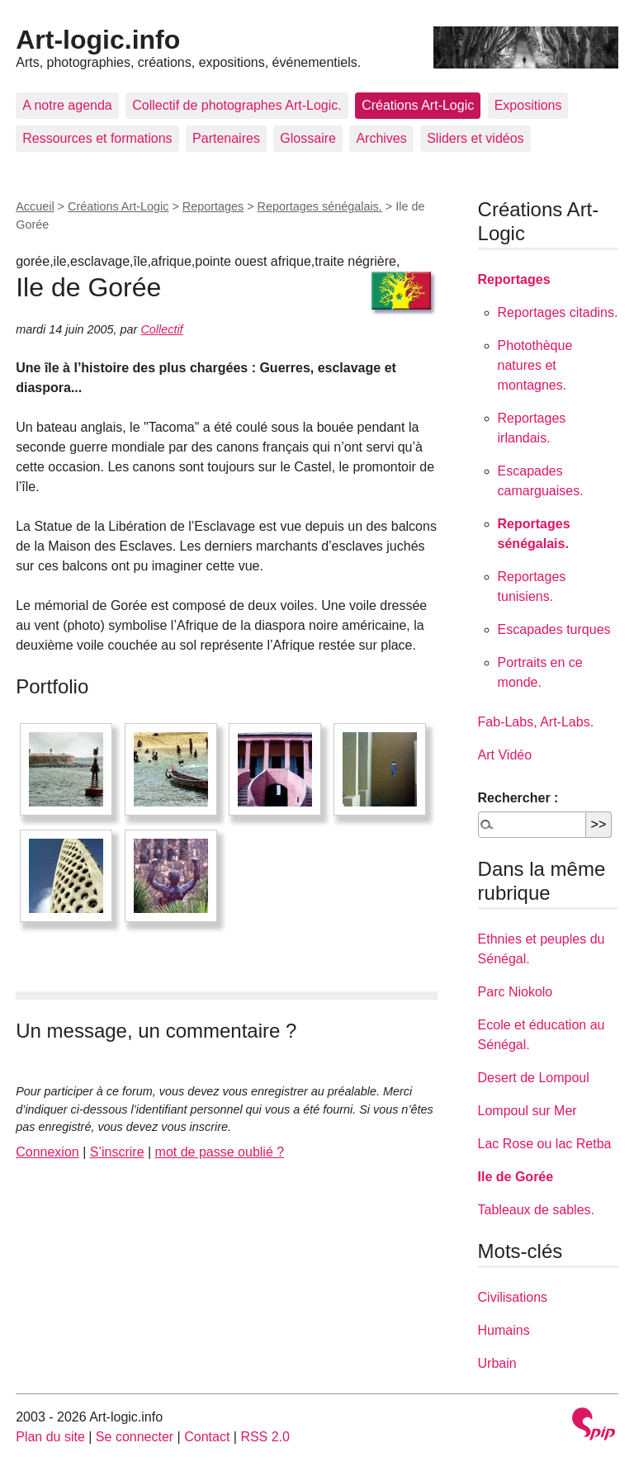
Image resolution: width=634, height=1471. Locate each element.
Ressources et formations (97, 138)
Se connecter (134, 1437)
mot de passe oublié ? (220, 1152)
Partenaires (226, 138)
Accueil (35, 206)
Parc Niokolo (515, 992)
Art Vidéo (505, 755)
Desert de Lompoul (533, 1078)
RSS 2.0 (265, 1437)
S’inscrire (117, 1152)
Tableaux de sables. (536, 1210)
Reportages (213, 206)
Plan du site (50, 1437)
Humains (504, 1330)
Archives (381, 138)
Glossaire (308, 138)
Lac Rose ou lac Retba (545, 1144)
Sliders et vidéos (475, 138)
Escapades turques (554, 629)
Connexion (47, 1152)
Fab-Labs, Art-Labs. (536, 722)
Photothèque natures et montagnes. (535, 365)
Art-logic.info (98, 39)
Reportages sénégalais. (320, 206)
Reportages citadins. (558, 312)
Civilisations (512, 1297)
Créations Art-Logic (418, 105)
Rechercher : (518, 798)
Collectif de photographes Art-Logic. (236, 105)
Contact (206, 1437)
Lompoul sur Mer (527, 1111)
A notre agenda (67, 105)
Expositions (528, 105)
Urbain (497, 1363)
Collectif (161, 329)
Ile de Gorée (516, 1177)
